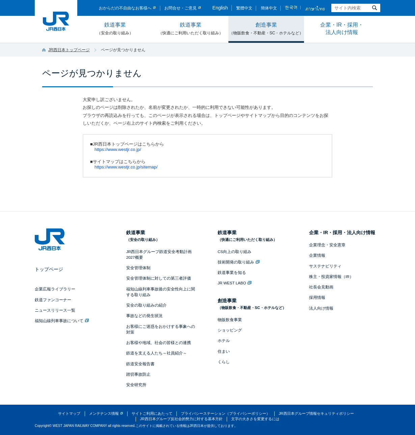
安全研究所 (136, 385)
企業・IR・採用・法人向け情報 (341, 28)
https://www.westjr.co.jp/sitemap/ (126, 166)
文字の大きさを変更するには (255, 419)
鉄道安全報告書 (140, 364)
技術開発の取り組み (238, 262)
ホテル (224, 341)
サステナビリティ (325, 266)
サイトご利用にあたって (152, 413)
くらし (224, 362)
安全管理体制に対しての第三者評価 (158, 278)
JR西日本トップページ (69, 50)
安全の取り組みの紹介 (146, 305)
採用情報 (317, 298)
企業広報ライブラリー (55, 289)
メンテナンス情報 (104, 413)
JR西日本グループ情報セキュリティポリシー (316, 413)
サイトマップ (69, 413)
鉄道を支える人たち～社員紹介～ (156, 353)
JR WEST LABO (234, 283)
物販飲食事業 (230, 320)
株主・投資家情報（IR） (331, 277)
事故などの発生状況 (144, 316)
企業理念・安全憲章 (327, 245)
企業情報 (317, 255)
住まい (224, 351)
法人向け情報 (321, 308)
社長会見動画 (321, 287)
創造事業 (266, 29)
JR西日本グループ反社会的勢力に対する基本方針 (181, 419)
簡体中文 (269, 8)
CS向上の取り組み (234, 252)
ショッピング (230, 330)
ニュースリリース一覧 (55, 310)
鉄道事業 (115, 29)
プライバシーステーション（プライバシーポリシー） (225, 413)
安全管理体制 (138, 268)
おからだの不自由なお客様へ (125, 8)
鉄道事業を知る (232, 273)
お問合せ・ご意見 (180, 8)
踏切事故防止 (138, 374)
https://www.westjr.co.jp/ (117, 149)
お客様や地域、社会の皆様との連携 (158, 343)
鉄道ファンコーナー (53, 300)
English (220, 7)
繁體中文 (244, 8)
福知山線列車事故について (62, 321)
